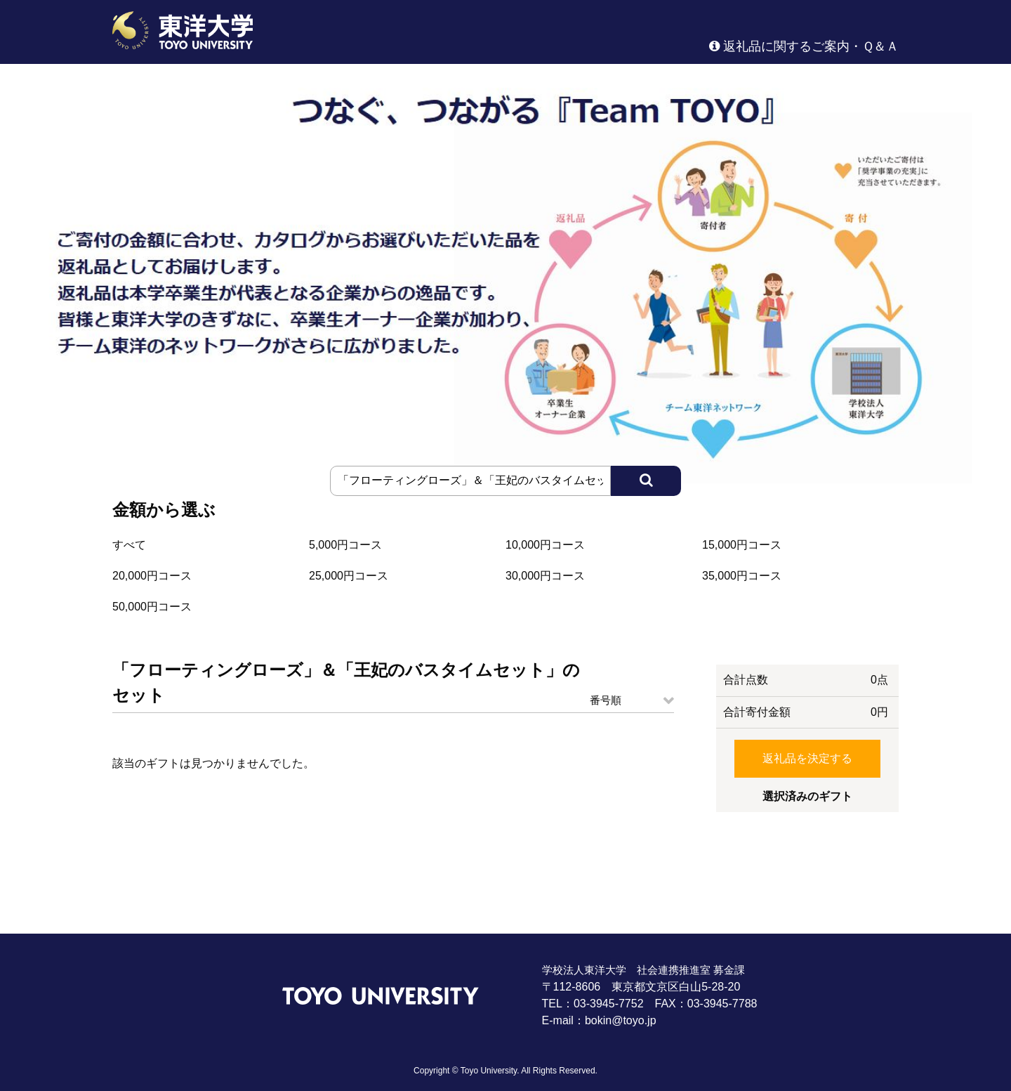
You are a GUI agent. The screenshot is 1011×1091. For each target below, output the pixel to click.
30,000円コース (545, 576)
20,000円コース (152, 576)
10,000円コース (545, 545)
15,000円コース (741, 545)
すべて (129, 545)
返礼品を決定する (807, 758)
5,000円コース (345, 545)
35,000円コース (741, 576)
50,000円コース (152, 607)
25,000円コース (348, 576)
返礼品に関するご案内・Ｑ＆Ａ (804, 46)
